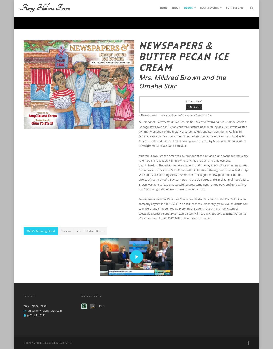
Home (163, 7)
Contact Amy (235, 7)
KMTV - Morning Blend (40, 231)
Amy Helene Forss (44, 8)
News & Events (211, 8)
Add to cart (194, 106)
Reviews (66, 231)
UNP (100, 306)
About (176, 7)
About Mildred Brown (90, 231)
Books (190, 8)
